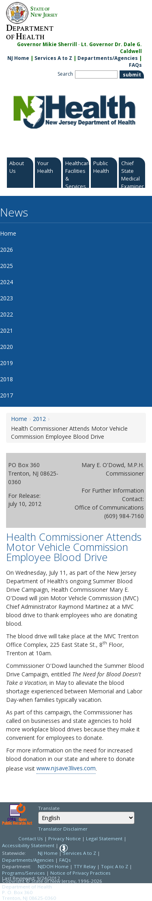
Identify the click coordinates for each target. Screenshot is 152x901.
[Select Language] (86, 818)
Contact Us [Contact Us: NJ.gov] (30, 838)
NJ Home (18, 58)
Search (65, 73)
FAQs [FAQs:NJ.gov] (135, 65)
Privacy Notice (64, 838)
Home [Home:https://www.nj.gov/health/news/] (19, 419)
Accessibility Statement (28, 845)
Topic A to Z (114, 866)
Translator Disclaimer (63, 829)
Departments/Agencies (107, 58)
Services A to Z (53, 58)
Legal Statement (104, 838)
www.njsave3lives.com (66, 768)
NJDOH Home (53, 866)
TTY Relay (85, 866)
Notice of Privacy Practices (80, 873)
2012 (39, 419)
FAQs (65, 860)
